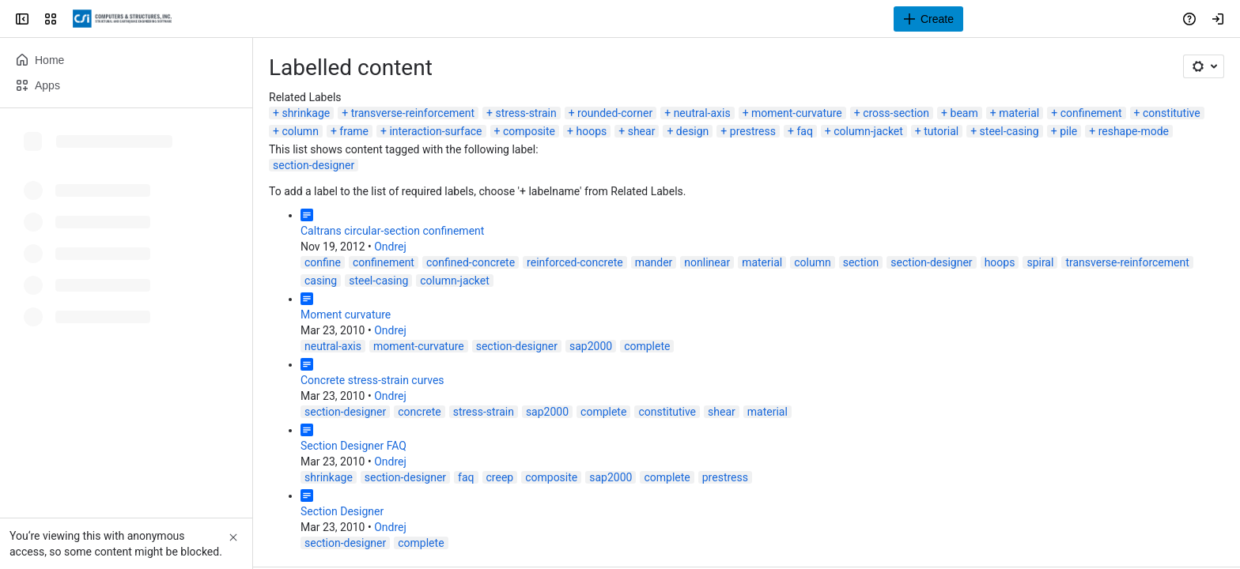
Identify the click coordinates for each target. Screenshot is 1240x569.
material (1019, 113)
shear (642, 131)
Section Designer (342, 511)
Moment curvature (346, 314)
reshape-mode (1133, 131)
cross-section (896, 113)
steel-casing (1009, 131)
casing (320, 280)
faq (804, 131)
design (692, 131)
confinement (1091, 113)
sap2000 (590, 346)
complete (647, 346)
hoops (591, 131)
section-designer (313, 165)
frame (354, 131)
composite (529, 131)
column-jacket (868, 131)
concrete (419, 411)
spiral (1039, 262)
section (861, 262)
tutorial (941, 131)
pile (1068, 131)
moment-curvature (796, 113)
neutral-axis (702, 113)
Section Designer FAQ (353, 445)
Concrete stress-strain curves (372, 380)
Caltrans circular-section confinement (392, 230)
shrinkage (306, 113)
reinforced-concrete (575, 262)
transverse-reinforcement (412, 113)
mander (654, 262)
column (300, 131)
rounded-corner (614, 113)
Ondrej (390, 246)
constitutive (1171, 113)
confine (322, 262)
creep (500, 477)
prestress (753, 131)
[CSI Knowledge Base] (122, 19)
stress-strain (525, 113)
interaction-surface (435, 131)
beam (964, 113)
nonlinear (707, 262)
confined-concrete (470, 262)
